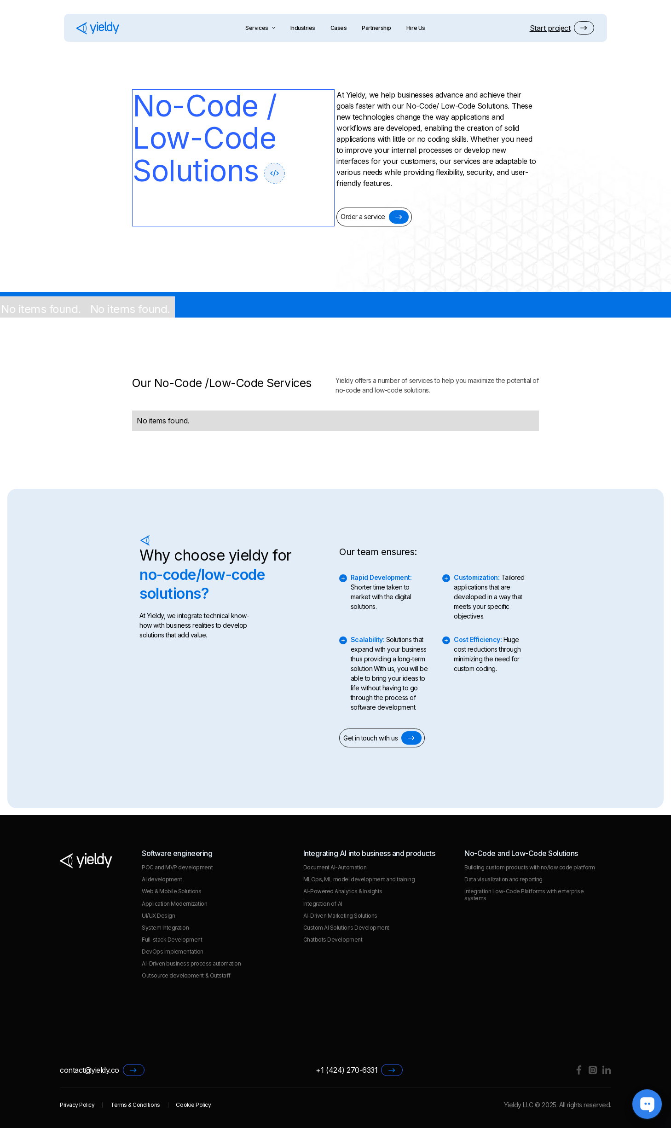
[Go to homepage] (97, 28)
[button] (562, 28)
